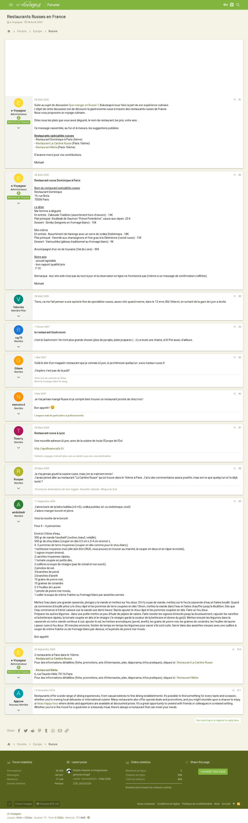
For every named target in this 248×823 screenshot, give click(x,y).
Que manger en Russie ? (84, 105)
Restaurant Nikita (46, 147)
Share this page (213, 771)
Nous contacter (146, 803)
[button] (11, 5)
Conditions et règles (168, 803)
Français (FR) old (47, 803)
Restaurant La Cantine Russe (54, 143)
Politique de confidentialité (197, 803)
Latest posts (79, 762)
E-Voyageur (14, 813)
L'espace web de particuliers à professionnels (59, 415)
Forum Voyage (23, 803)
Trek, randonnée (82, 783)
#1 (239, 99)
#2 (239, 175)
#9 (239, 501)
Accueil (226, 803)
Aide (217, 803)
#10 (239, 649)
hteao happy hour (47, 703)
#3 (239, 296)
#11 (239, 690)
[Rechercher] (238, 4)
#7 (239, 427)
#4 (239, 326)
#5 (239, 357)
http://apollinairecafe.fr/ (49, 448)
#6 (239, 393)
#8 (239, 468)
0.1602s (59, 817)
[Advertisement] (124, 67)
